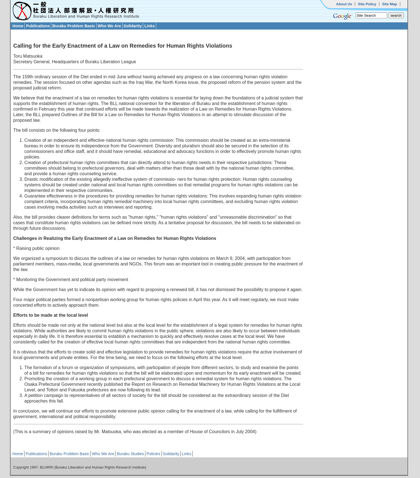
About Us (344, 4)
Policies (153, 454)
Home (18, 26)
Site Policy (367, 4)
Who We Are (109, 26)
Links (149, 26)
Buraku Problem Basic (73, 26)
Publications (38, 26)
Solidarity (133, 26)
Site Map (389, 4)
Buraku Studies (130, 454)
